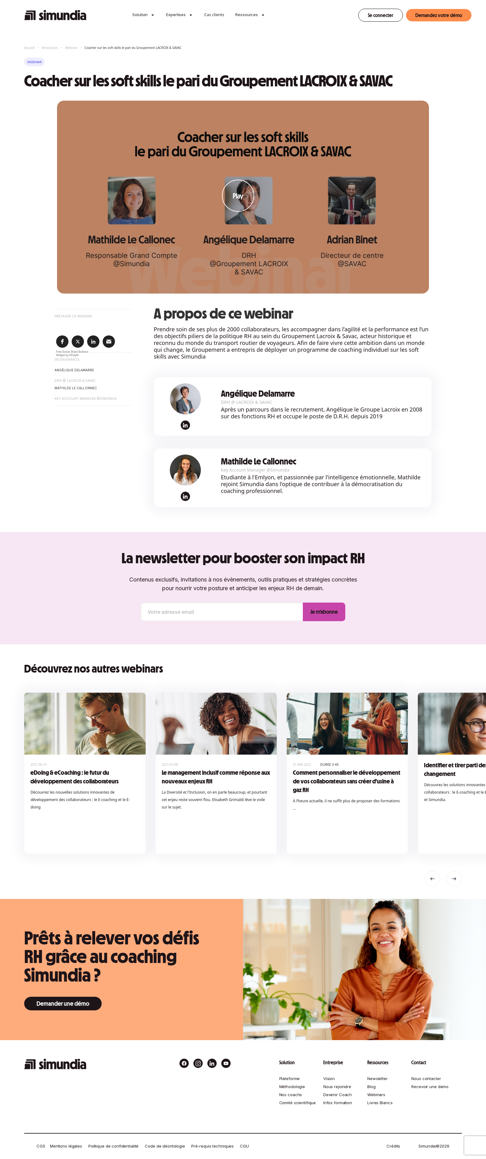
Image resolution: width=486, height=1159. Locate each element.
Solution (140, 14)
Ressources (246, 14)
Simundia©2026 (433, 1146)
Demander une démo (63, 1003)
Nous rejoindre (337, 1086)
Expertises (176, 14)
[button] (140, 15)
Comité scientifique (297, 1102)
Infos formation (337, 1102)
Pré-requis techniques (212, 1146)
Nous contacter (426, 1078)
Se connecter (380, 15)
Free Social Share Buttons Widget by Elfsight (72, 353)
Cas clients (214, 14)
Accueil (29, 48)
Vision (329, 1078)
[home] (55, 15)
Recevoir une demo (429, 1086)
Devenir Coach (337, 1094)
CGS (41, 1146)
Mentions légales (66, 1146)
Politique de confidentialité (113, 1146)
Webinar (71, 48)
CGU (244, 1146)
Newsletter (377, 1078)
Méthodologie (292, 1086)
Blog (371, 1086)
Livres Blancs (379, 1102)
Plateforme (289, 1078)
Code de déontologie (165, 1146)
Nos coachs (290, 1094)
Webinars (376, 1094)
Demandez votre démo (438, 15)
